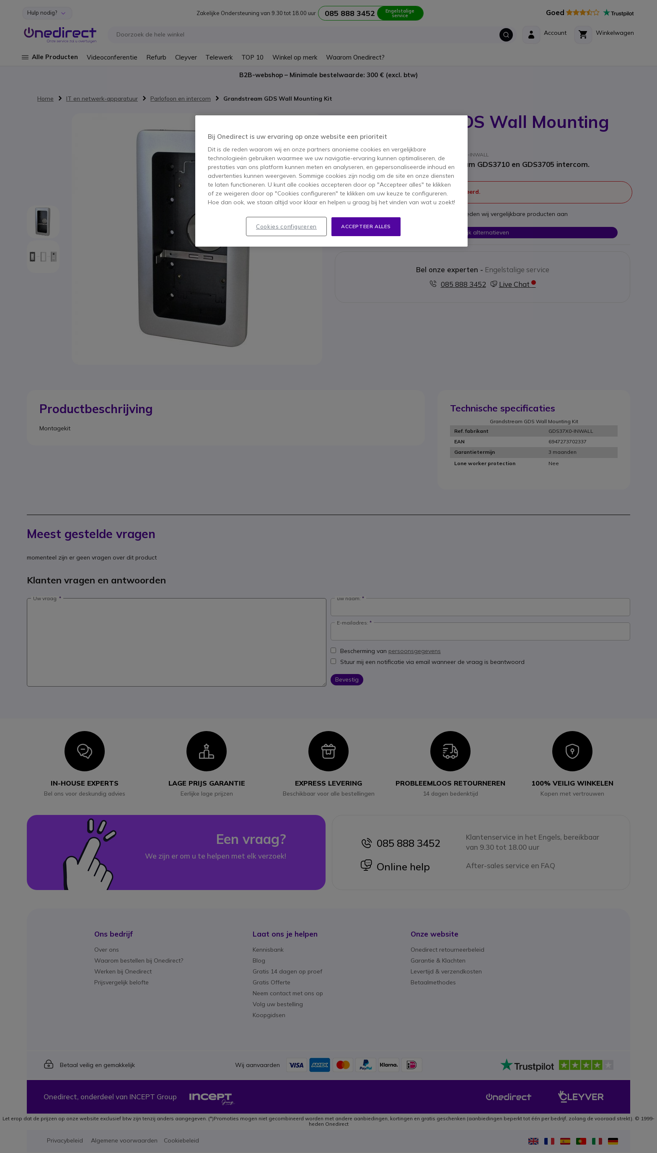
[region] (331, 181)
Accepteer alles (366, 226)
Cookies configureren (286, 226)
